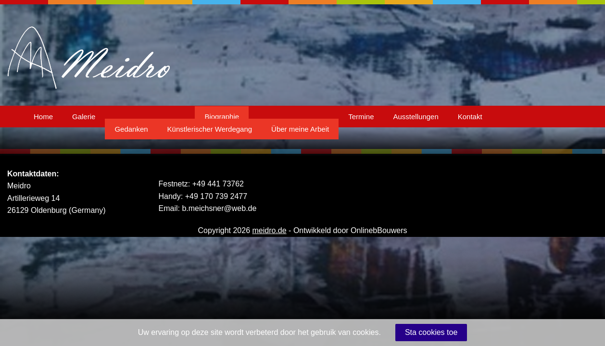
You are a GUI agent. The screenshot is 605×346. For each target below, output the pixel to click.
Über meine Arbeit (300, 129)
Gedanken (131, 129)
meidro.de (269, 230)
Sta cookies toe (431, 332)
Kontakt (470, 116)
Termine (361, 116)
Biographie (221, 116)
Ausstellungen (416, 116)
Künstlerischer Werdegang (209, 129)
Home (43, 116)
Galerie (83, 116)
